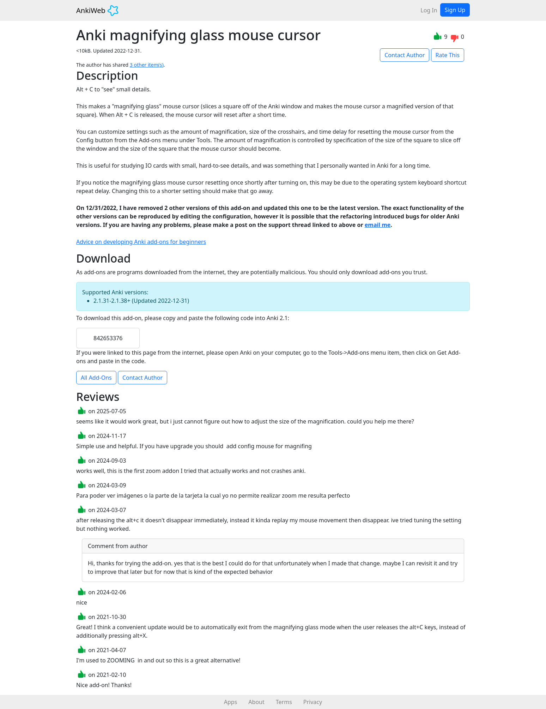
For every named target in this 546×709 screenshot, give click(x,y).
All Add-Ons (96, 377)
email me (378, 225)
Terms (284, 702)
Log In (428, 10)
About (256, 702)
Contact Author (404, 55)
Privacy (312, 702)
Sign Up (455, 10)
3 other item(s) (147, 64)
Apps (230, 702)
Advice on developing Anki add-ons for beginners (141, 242)
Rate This (448, 55)
